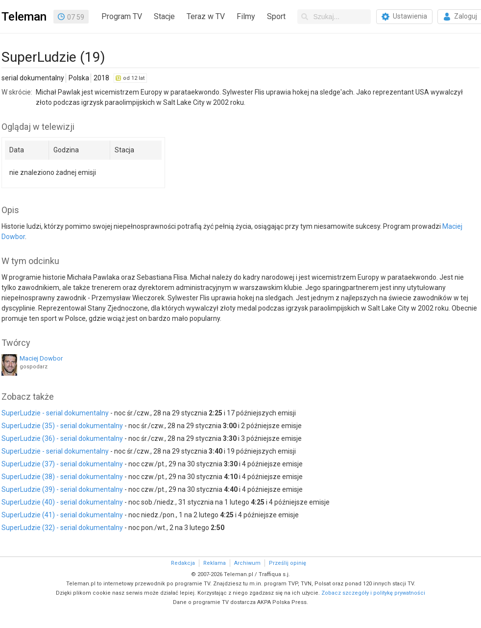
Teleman (24, 17)
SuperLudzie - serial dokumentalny (55, 413)
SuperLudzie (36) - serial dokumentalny (62, 438)
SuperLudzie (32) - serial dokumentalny (62, 527)
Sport (276, 16)
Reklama (214, 563)
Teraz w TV (206, 16)
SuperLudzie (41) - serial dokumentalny (62, 515)
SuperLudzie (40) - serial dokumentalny (62, 502)
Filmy (246, 16)
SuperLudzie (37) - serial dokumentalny (62, 464)
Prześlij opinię (287, 563)
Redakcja (183, 563)
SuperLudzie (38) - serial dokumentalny (62, 477)
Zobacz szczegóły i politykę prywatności (373, 593)
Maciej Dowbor (41, 358)
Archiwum (247, 563)
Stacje (164, 16)
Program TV (121, 16)
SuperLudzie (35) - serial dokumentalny (62, 426)
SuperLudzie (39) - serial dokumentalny (62, 489)
